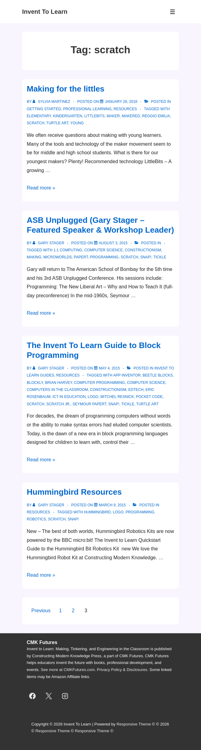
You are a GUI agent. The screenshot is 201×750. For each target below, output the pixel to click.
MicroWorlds (57, 257)
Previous (40, 610)
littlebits (94, 116)
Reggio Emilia (156, 116)
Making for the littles (65, 88)
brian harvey (58, 383)
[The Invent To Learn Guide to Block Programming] (109, 368)
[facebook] (32, 696)
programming (104, 257)
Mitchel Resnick (117, 397)
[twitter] (49, 696)
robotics (36, 519)
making (34, 257)
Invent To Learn (44, 11)
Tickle (159, 257)
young (77, 123)
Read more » (41, 187)
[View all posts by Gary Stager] (49, 243)
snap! (145, 257)
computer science (103, 250)
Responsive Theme (133, 724)
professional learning (87, 109)
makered (131, 116)
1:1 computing (67, 250)
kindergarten (67, 116)
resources (125, 109)
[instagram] (65, 696)
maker (113, 116)
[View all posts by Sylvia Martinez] (52, 101)
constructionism (143, 250)
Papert (81, 257)
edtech (135, 390)
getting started (44, 109)
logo (93, 397)
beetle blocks (158, 375)
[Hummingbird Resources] (112, 505)
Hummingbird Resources (74, 492)
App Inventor (126, 375)
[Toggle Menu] (172, 12)
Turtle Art (57, 123)
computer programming (99, 383)
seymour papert (89, 404)
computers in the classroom (57, 390)
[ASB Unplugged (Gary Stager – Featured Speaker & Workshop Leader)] (113, 243)
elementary (39, 116)
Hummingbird (97, 512)
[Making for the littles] (121, 101)
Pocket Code (149, 397)
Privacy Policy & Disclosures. (122, 669)
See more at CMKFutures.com (68, 669)
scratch (35, 123)
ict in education (69, 397)
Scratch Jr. (58, 404)
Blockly (35, 383)
